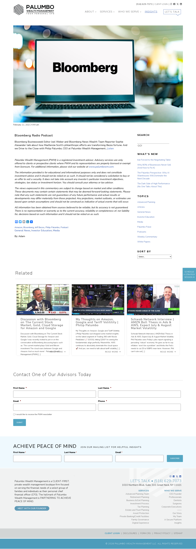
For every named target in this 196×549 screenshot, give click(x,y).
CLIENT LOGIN (161, 4)
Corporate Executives (172, 506)
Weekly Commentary (147, 236)
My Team (177, 516)
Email (17, 401)
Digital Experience (140, 522)
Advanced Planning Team (137, 493)
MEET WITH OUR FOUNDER (32, 508)
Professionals (175, 497)
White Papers (143, 241)
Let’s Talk (172, 11)
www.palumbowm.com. (101, 166)
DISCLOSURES (130, 533)
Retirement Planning (139, 497)
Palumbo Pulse (144, 226)
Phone (102, 401)
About (89, 11)
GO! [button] (140, 145)
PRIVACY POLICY (162, 533)
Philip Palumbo (52, 227)
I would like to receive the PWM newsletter (33, 414)
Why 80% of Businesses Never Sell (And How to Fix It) (154, 166)
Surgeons (177, 503)
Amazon (18, 227)
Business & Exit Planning (137, 500)
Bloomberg (28, 227)
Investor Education (41, 230)
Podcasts (141, 231)
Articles (141, 207)
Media (56, 230)
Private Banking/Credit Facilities (134, 516)
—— (179, 510)
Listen (110, 148)
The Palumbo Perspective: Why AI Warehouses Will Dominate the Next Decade (153, 175)
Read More (58, 352)
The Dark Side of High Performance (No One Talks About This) (153, 185)
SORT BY (144, 251)
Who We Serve (128, 11)
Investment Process (139, 503)
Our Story (177, 513)
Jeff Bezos (39, 227)
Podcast (64, 227)
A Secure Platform (173, 519)
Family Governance (140, 519)
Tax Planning (143, 506)
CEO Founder (175, 493)
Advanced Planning (146, 202)
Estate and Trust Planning (137, 510)
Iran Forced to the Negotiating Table (154, 159)
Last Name (104, 388)
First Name (20, 388)
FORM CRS (145, 533)
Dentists (178, 500)
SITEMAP (178, 533)
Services (106, 11)
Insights (151, 11)
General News (22, 230)
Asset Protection (141, 513)
